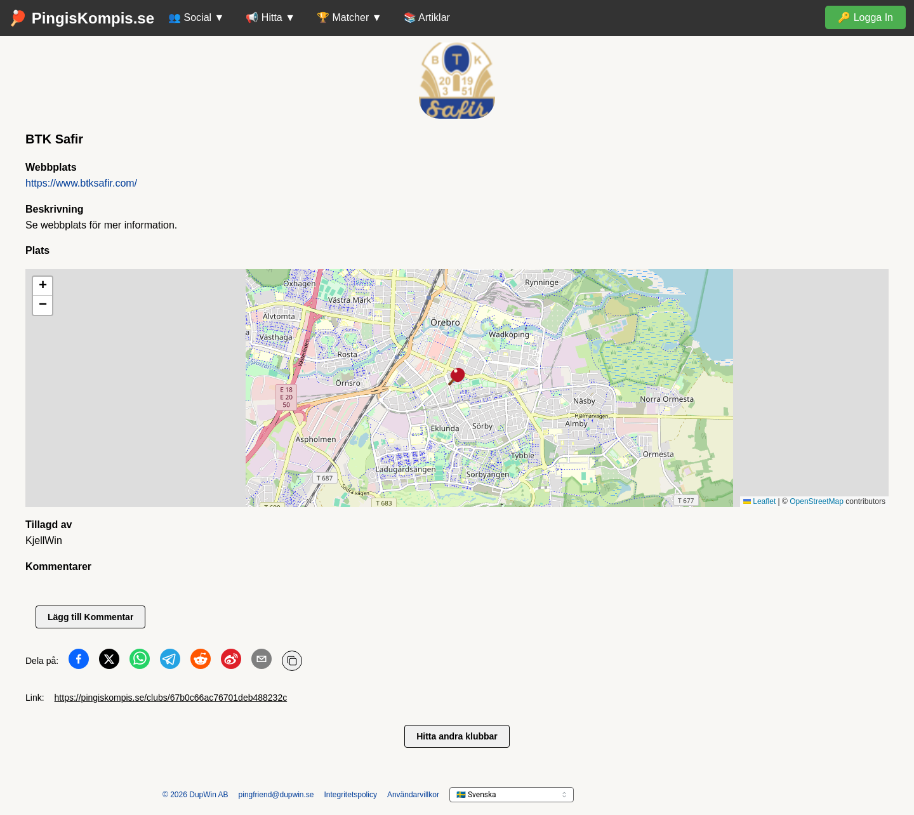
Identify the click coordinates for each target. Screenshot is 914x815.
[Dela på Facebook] (79, 661)
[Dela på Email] (261, 661)
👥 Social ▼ (196, 17)
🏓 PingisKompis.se (81, 18)
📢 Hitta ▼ (270, 17)
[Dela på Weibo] (231, 661)
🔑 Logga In (865, 17)
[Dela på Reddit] (200, 661)
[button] (457, 378)
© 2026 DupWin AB (195, 794)
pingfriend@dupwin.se (276, 794)
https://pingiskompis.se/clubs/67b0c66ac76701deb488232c (171, 697)
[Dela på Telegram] (170, 661)
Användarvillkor (413, 794)
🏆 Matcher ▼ (349, 17)
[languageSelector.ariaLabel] (511, 794)
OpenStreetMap (817, 501)
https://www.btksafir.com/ (81, 183)
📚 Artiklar (427, 17)
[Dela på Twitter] (109, 661)
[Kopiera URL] (292, 661)
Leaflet (759, 501)
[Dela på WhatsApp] (139, 661)
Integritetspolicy (350, 794)
